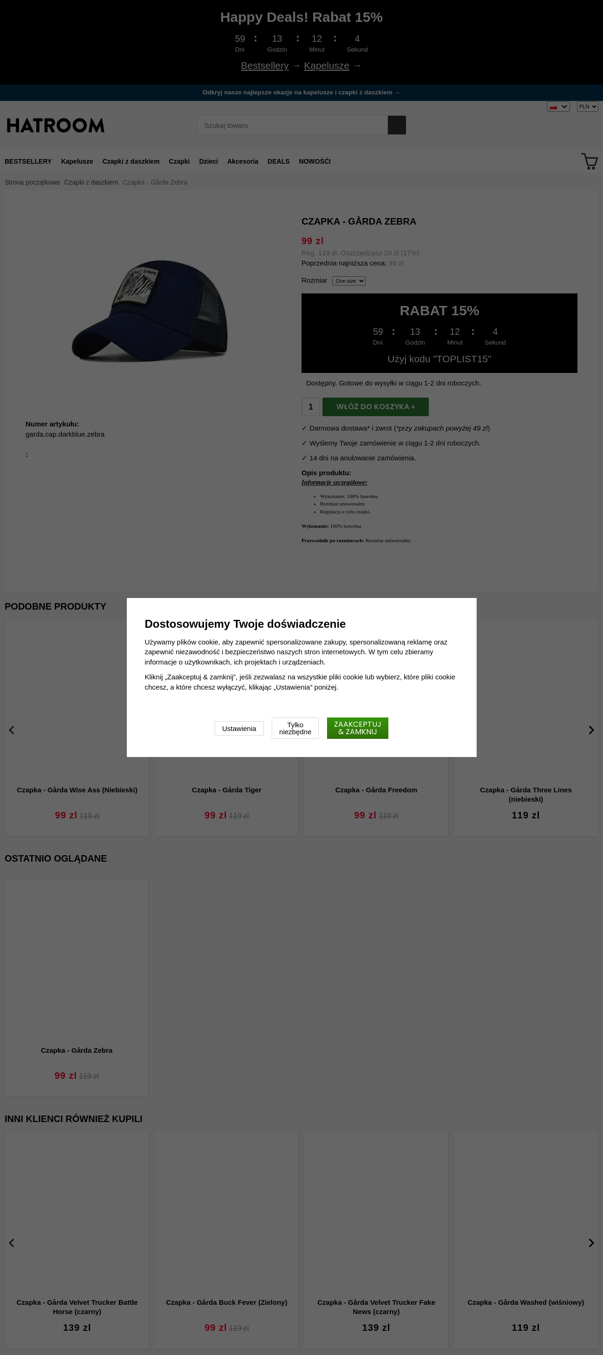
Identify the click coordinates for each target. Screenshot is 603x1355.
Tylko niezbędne (295, 728)
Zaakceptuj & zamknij (357, 728)
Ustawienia (239, 728)
